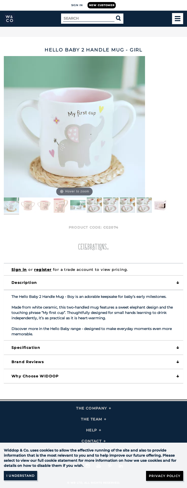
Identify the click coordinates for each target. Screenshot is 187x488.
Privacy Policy (164, 476)
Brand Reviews (27, 362)
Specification (25, 347)
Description (24, 282)
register (42, 269)
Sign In (77, 5)
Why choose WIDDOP (35, 376)
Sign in (19, 269)
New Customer (101, 5)
